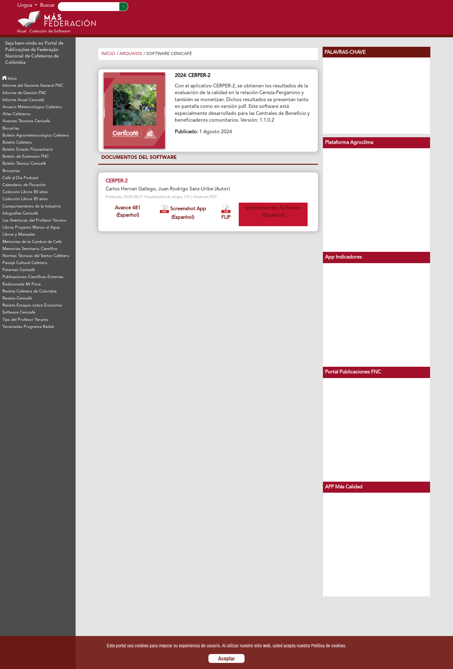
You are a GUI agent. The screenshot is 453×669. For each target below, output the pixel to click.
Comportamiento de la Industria (31, 206)
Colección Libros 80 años (25, 192)
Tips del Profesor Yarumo (25, 320)
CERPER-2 (117, 181)
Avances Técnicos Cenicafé (26, 121)
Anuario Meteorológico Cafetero (32, 107)
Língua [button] (25, 5)
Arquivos (130, 54)
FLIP (225, 212)
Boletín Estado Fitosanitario (27, 150)
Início (9, 79)
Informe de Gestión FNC (24, 93)
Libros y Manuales (18, 235)
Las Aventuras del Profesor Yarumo (34, 220)
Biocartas (10, 128)
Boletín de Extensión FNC (25, 157)
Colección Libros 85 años (25, 199)
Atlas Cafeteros (16, 114)
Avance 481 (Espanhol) (127, 212)
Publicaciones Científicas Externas (32, 277)
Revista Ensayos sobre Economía (32, 305)
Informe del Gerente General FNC (32, 86)
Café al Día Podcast (20, 178)
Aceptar (226, 658)
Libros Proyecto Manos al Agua (31, 228)
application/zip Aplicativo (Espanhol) (273, 212)
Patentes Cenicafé (18, 270)
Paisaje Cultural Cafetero (24, 263)
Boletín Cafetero (17, 143)
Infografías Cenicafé (20, 213)
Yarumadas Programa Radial (28, 327)
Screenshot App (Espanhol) (183, 212)
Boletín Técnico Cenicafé (24, 164)
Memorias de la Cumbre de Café (32, 242)
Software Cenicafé (18, 312)
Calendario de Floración (24, 185)
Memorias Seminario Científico (30, 249)
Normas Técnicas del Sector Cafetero (35, 256)
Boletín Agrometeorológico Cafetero (35, 136)
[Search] (88, 6)
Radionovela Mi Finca (21, 284)
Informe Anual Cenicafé (23, 100)
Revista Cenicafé (17, 298)
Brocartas (11, 171)
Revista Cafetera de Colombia (29, 291)
